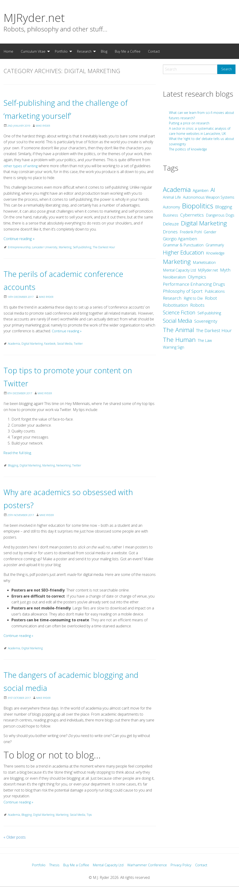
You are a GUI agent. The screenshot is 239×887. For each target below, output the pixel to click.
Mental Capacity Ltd (107, 865)
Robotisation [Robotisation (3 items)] (175, 305)
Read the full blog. (18, 452)
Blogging (13, 465)
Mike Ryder (47, 126)
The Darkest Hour (104, 247)
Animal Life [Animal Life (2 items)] (172, 197)
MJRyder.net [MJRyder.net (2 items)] (208, 270)
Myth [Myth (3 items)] (225, 270)
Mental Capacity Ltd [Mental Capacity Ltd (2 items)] (179, 270)
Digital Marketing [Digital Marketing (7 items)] (204, 223)
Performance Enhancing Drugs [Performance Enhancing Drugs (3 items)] (194, 284)
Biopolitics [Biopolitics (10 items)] (197, 206)
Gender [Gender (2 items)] (210, 231)
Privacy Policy (184, 865)
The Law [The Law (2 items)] (205, 340)
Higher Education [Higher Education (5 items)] (183, 252)
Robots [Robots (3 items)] (197, 305)
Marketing (65, 247)
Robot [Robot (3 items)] (211, 298)
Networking (63, 465)
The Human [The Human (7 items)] (179, 339)
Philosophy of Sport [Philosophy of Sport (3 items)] (183, 291)
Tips (89, 815)
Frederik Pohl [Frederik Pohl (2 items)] (191, 231)
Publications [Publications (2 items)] (215, 291)
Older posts (15, 837)
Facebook (50, 344)
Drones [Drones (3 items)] (170, 232)
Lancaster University (44, 247)
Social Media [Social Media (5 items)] (177, 320)
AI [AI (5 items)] (213, 190)
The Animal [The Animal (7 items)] (178, 330)
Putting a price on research (189, 123)
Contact (154, 51)
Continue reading (19, 238)
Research (84, 51)
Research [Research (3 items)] (172, 298)
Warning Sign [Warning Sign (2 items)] (173, 347)
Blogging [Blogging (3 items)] (223, 207)
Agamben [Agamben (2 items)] (200, 190)
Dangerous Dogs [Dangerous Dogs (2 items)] (220, 215)
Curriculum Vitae (33, 51)
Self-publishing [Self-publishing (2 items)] (209, 313)
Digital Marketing (32, 344)
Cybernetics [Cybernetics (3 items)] (192, 215)
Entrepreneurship (19, 247)
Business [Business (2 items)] (170, 215)
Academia (14, 344)
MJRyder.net (34, 17)
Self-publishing (82, 247)
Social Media (64, 344)
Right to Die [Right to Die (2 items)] (193, 298)
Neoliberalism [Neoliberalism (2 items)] (174, 277)
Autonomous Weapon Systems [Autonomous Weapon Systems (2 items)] (208, 197)
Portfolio (61, 51)
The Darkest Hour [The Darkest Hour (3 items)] (214, 330)
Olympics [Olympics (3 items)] (197, 277)
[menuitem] (8, 51)
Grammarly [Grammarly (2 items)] (215, 245)
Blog (104, 51)
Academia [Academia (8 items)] (177, 189)
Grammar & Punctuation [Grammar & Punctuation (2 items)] (183, 245)
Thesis (50, 865)
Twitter (78, 344)
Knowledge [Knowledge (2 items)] (215, 253)
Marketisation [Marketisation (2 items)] (204, 262)
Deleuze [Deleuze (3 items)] (171, 224)
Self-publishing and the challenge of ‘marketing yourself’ (78, 109)
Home (8, 51)
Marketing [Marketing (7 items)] (177, 261)
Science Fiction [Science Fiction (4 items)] (179, 312)
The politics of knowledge (188, 149)
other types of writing (21, 165)
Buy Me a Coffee (128, 51)
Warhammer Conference (148, 865)
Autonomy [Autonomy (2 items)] (171, 207)
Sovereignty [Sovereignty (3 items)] (205, 321)
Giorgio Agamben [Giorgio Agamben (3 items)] (180, 239)
